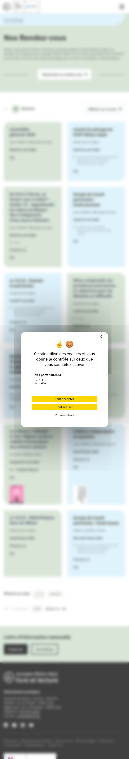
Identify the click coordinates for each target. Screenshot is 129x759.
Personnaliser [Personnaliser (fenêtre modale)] (64, 415)
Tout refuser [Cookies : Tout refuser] (64, 407)
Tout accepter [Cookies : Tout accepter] (64, 399)
